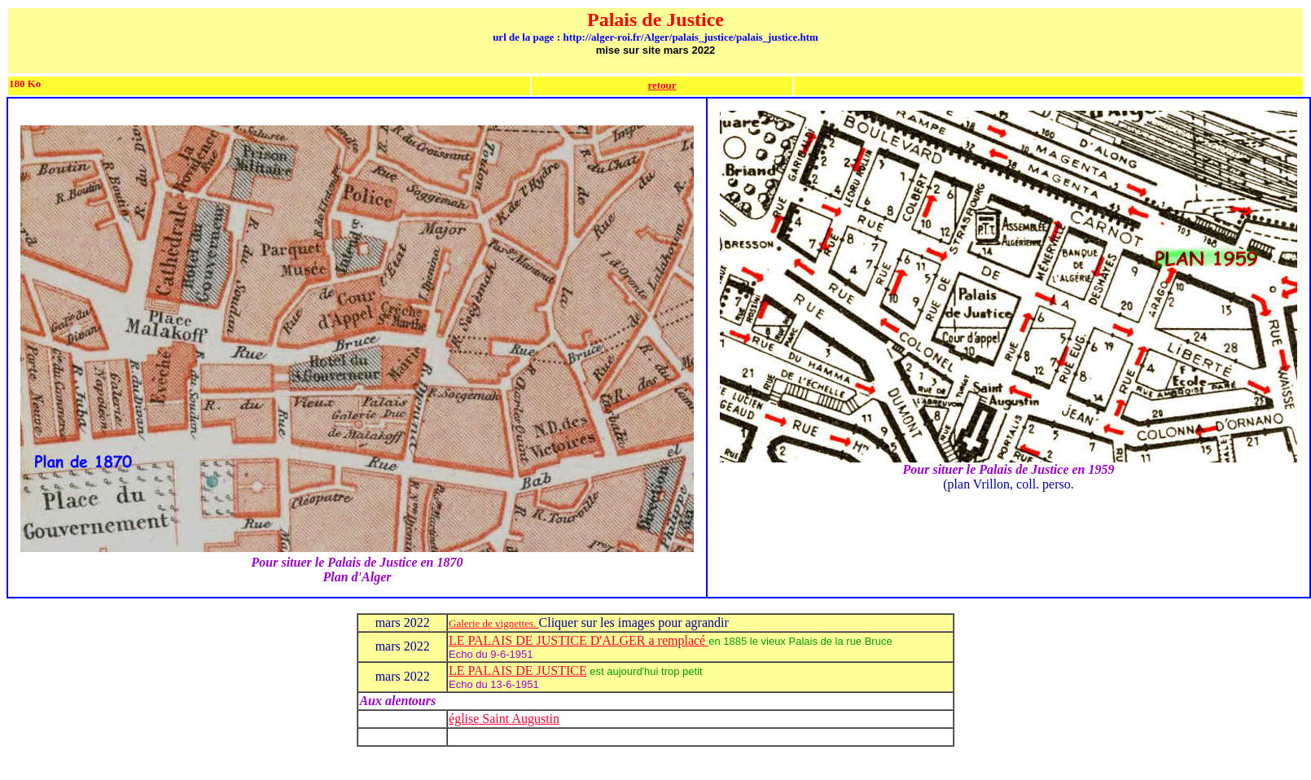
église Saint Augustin (504, 718)
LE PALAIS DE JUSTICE (518, 670)
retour (661, 85)
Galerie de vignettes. (493, 623)
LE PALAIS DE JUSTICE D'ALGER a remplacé (578, 640)
